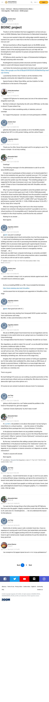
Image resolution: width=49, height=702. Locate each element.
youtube (25, 579)
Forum (3, 9)
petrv (6, 235)
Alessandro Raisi (12, 156)
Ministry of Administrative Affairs (22, 9)
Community (40, 586)
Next (30, 565)
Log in (43, 2)
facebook (6, 579)
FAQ (3, 589)
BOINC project (24, 11)
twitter (15, 579)
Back (18, 565)
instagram (45, 579)
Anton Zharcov (12, 544)
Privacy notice (18, 586)
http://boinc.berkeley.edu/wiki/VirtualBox (16, 288)
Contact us (40, 589)
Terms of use (10, 586)
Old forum (9, 9)
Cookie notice (26, 586)
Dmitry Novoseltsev (13, 90)
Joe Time (10, 395)
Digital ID (33, 586)
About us (4, 586)
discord (34, 579)
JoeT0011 (8, 424)
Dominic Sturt (12, 19)
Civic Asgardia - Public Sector (10, 11)
